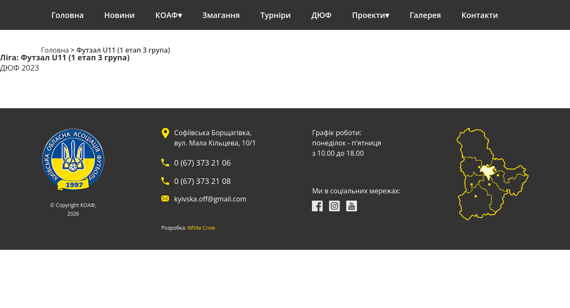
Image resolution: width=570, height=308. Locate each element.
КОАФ (166, 15)
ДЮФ (322, 15)
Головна (67, 15)
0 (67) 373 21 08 (202, 181)
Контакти (480, 15)
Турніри (276, 15)
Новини (119, 15)
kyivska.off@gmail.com (210, 198)
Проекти (368, 15)
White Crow (201, 228)
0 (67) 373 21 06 (202, 162)
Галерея (425, 15)
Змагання (221, 15)
